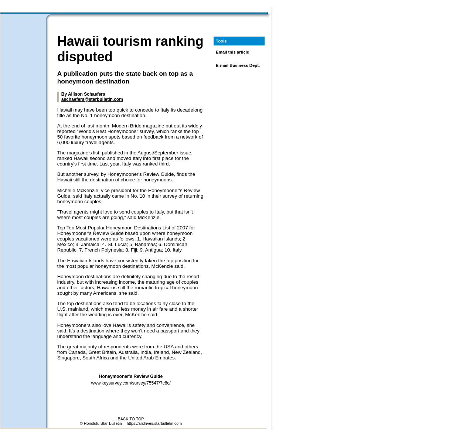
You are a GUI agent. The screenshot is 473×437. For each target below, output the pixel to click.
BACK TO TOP (131, 419)
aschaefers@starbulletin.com (92, 99)
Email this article (232, 52)
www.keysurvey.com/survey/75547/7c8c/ (130, 383)
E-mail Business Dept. (238, 65)
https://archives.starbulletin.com (154, 423)
